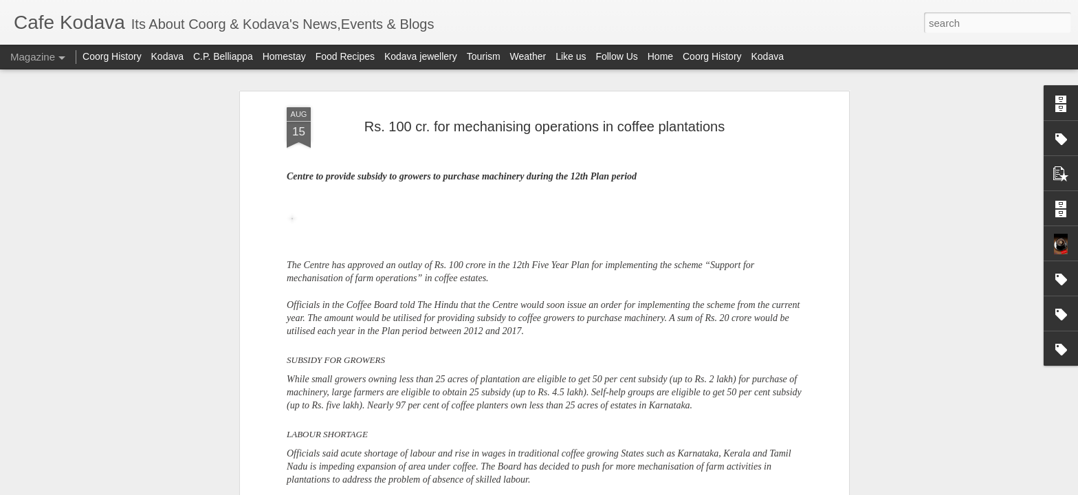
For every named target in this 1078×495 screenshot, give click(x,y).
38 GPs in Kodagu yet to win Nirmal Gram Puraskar (462, 256)
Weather (528, 56)
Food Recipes (345, 56)
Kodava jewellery (420, 56)
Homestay (284, 56)
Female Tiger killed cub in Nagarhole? (628, 250)
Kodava (167, 56)
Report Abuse (663, 487)
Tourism (483, 56)
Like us (571, 56)
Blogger (622, 487)
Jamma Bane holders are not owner (785, 250)
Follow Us (616, 56)
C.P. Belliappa (223, 56)
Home (660, 56)
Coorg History (112, 56)
